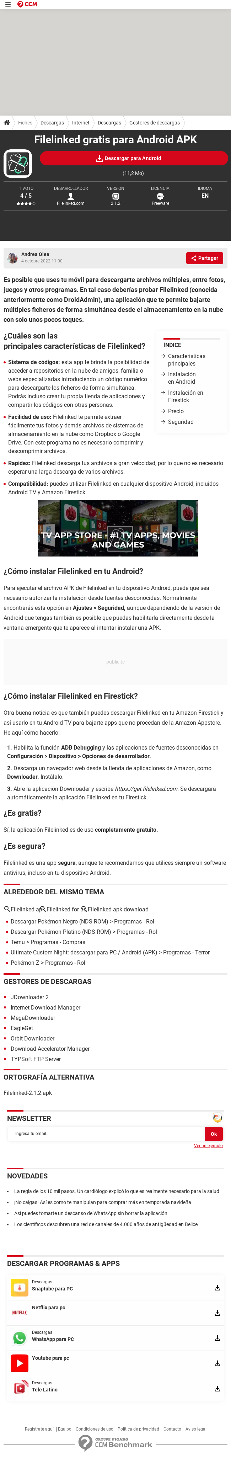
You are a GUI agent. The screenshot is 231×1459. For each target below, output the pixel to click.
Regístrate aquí (39, 1429)
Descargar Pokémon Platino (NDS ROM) (61, 931)
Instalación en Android (182, 378)
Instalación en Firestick (185, 396)
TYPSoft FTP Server (36, 1059)
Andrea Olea (35, 254)
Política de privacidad (138, 1429)
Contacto (172, 1429)
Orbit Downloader (32, 1038)
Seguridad (181, 422)
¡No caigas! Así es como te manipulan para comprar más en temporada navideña (102, 1202)
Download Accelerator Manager (50, 1048)
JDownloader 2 (30, 997)
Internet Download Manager (45, 1007)
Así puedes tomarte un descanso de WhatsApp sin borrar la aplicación (90, 1213)
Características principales (186, 360)
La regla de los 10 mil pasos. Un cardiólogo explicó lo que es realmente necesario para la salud (116, 1191)
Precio (176, 411)
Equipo (64, 1429)
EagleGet (22, 1028)
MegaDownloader (33, 1018)
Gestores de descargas (154, 123)
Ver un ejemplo (208, 1145)
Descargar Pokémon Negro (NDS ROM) (59, 921)
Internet (81, 123)
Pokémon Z (25, 962)
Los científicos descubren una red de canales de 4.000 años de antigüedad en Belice (106, 1224)
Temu (18, 942)
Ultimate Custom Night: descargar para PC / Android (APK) (84, 952)
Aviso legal (196, 1429)
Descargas (52, 123)
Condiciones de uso (94, 1429)
